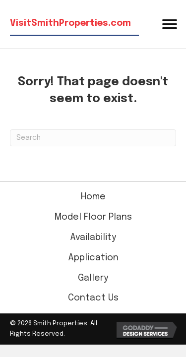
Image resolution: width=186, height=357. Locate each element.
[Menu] (169, 24)
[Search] (93, 137)
